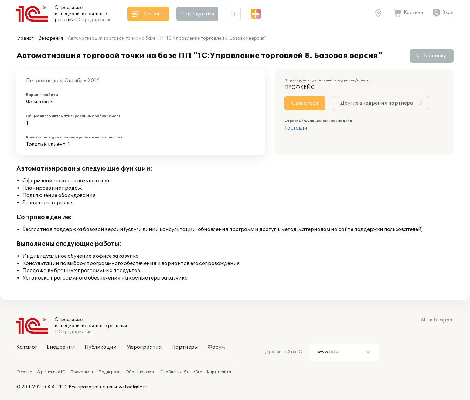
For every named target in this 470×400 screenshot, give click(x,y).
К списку (435, 56)
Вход (448, 12)
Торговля (295, 128)
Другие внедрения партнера (377, 103)
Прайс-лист (82, 372)
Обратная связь (140, 372)
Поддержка (109, 372)
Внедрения (51, 38)
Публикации (101, 347)
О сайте (24, 372)
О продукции (197, 14)
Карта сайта (219, 372)
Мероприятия (144, 347)
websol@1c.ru (133, 387)
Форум (216, 347)
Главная (25, 38)
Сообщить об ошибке (181, 372)
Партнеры (185, 347)
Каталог (26, 347)
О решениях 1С (51, 372)
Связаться (305, 103)
